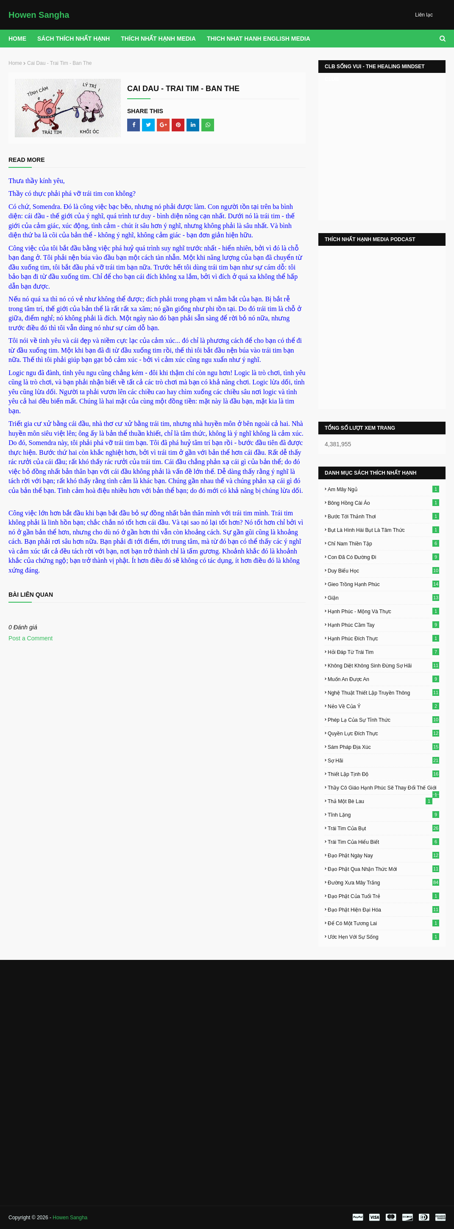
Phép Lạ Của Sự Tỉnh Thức (383, 719)
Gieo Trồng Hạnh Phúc (383, 584)
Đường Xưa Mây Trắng (383, 882)
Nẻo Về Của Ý (383, 706)
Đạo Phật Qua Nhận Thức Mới (383, 868)
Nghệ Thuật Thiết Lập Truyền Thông (383, 692)
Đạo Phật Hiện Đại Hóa (383, 909)
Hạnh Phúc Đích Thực (383, 638)
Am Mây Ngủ (383, 489)
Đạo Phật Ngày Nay (383, 855)
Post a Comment (30, 638)
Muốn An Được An (383, 679)
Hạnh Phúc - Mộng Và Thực (383, 611)
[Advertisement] (77, 1023)
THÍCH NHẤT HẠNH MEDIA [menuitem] (158, 38)
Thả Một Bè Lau (380, 801)
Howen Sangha (38, 14)
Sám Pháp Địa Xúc (383, 746)
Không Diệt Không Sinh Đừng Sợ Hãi (383, 665)
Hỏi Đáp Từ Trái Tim (383, 651)
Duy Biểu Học (383, 570)
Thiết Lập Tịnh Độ (383, 773)
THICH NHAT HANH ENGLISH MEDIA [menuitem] (258, 38)
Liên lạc (424, 15)
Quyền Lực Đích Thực (383, 733)
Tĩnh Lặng (383, 814)
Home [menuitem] (17, 38)
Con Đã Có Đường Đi (383, 556)
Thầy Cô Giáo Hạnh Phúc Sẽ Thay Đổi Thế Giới (383, 788)
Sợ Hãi (383, 760)
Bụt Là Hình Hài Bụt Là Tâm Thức (383, 529)
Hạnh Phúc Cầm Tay (383, 624)
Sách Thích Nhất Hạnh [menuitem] (73, 38)
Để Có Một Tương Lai (383, 923)
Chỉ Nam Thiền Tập (383, 543)
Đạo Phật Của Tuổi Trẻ (383, 896)
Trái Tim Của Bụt (383, 828)
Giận (383, 597)
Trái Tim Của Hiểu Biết (383, 841)
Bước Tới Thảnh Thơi (383, 516)
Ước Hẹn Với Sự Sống (383, 936)
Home (15, 63)
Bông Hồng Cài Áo (383, 502)
